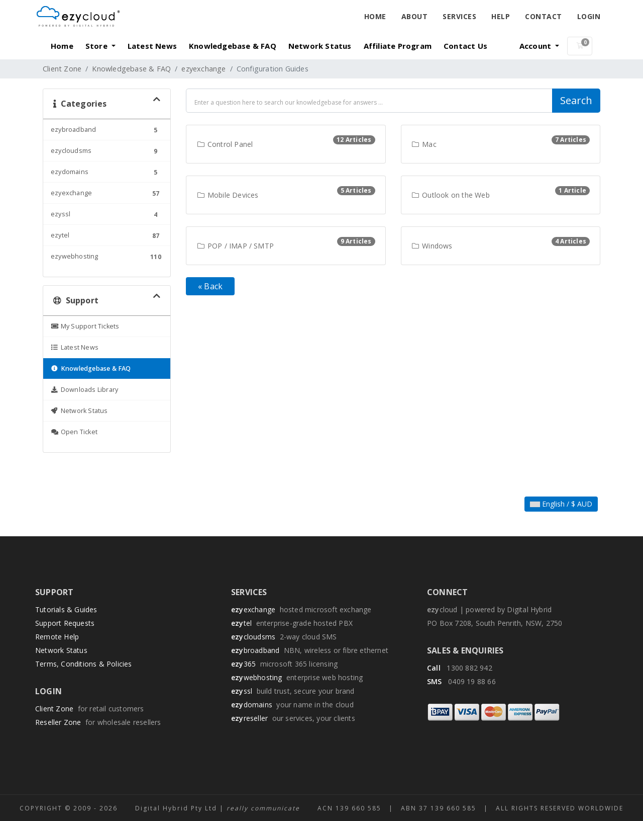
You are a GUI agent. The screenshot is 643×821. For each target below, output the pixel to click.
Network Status (320, 46)
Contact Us (465, 46)
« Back (210, 286)
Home (375, 16)
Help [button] (500, 16)
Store (97, 46)
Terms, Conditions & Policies (83, 664)
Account (536, 46)
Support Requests (64, 623)
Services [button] (459, 16)
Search (576, 100)
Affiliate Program (398, 46)
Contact (543, 16)
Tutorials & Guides (66, 609)
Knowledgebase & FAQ (232, 46)
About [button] (414, 16)
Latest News (152, 46)
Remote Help (57, 636)
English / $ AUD (561, 504)
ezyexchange (203, 68)
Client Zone (62, 68)
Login (589, 16)
